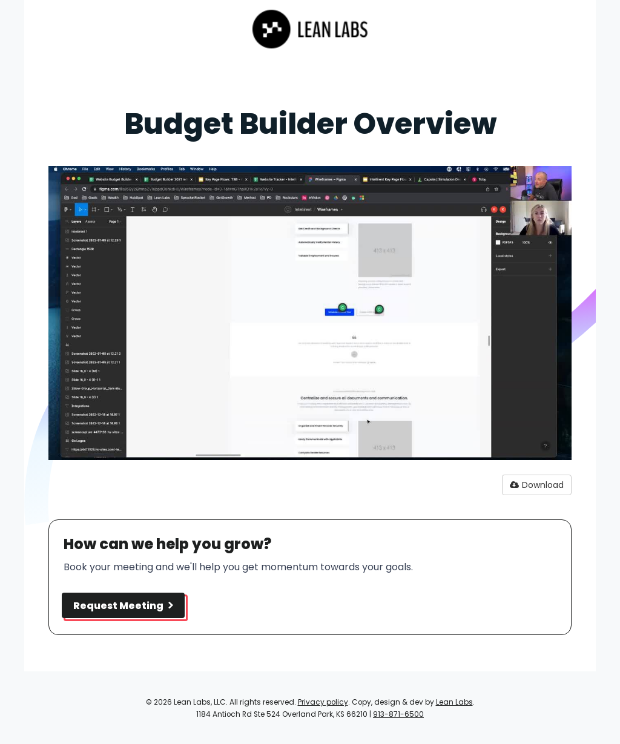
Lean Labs (454, 702)
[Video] (310, 313)
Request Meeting (123, 606)
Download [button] (537, 485)
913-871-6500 (398, 714)
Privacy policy (323, 702)
